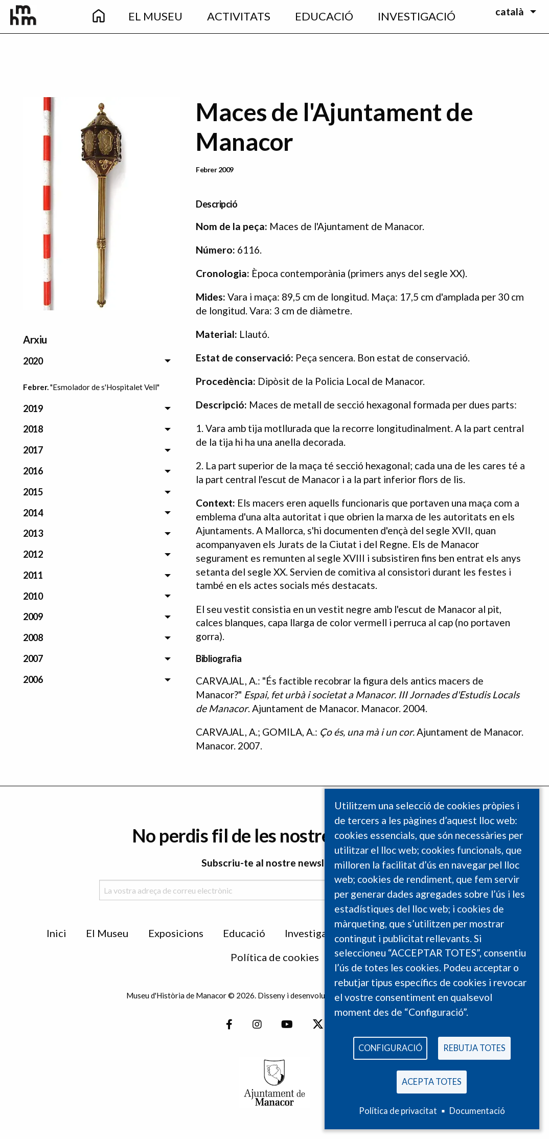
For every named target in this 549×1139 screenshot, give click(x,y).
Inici (56, 933)
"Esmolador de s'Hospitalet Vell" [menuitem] (104, 387)
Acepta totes (432, 1080)
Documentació (477, 1110)
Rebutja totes (474, 1046)
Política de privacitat (398, 1110)
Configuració (390, 1046)
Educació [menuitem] (324, 16)
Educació (244, 933)
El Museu (107, 933)
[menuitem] (99, 16)
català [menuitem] (509, 11)
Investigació (313, 933)
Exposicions (175, 933)
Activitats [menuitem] (238, 16)
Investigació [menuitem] (416, 16)
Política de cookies (275, 957)
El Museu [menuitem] (155, 16)
